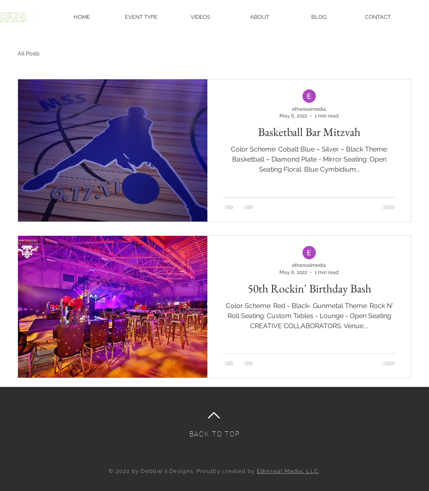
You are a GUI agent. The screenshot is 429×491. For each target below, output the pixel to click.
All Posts (28, 53)
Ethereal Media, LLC (288, 471)
